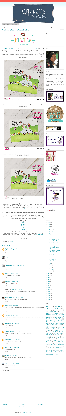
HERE (19, 233)
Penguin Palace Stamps (58, 330)
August (50, 233)
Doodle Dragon (53, 344)
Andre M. (7, 355)
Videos (48, 310)
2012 (49, 291)
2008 (49, 299)
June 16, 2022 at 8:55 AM (13, 347)
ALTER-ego (60, 348)
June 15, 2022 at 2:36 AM (16, 257)
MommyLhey (48, 353)
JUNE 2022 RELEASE (8, 48)
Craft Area (56, 350)
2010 (49, 295)
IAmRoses (57, 310)
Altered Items (49, 320)
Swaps (53, 337)
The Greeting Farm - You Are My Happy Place (54, 240)
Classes (53, 327)
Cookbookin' (54, 340)
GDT (59, 331)
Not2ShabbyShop (61, 344)
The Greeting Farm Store (33, 48)
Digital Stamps (60, 327)
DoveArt (61, 350)
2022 (49, 226)
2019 (49, 277)
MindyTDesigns (49, 341)
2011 (49, 293)
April (50, 265)
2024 (49, 222)
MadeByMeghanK (9, 265)
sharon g (7, 305)
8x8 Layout (56, 343)
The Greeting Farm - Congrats (53, 260)
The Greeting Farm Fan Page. (30, 208)
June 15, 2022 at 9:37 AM (15, 331)
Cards (48, 306)
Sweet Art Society (58, 347)
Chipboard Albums (52, 328)
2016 (49, 283)
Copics (57, 306)
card (47, 347)
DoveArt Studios (49, 351)
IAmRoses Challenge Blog (52, 314)
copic (56, 354)
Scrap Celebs (50, 346)
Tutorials (52, 326)
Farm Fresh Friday (58, 319)
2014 (49, 287)
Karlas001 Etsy (53, 338)
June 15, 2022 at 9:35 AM (14, 323)
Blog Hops (48, 319)
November (51, 227)
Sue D (6, 347)
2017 (49, 281)
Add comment (6, 370)
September (51, 232)
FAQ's (8, 24)
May (50, 263)
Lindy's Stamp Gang (58, 333)
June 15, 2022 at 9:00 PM (18, 339)
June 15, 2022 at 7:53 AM (18, 297)
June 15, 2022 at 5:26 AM (12, 273)
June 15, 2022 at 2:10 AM (22, 249)
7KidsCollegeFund (51, 311)
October (51, 229)
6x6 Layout (54, 348)
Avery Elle (51, 347)
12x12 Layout (57, 334)
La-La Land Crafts (52, 331)
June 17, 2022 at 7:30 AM (15, 355)
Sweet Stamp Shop (58, 346)
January (50, 271)
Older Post (40, 404)
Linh (6, 273)
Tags (47, 326)
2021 (49, 273)
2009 (49, 297)
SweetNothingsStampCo (50, 354)
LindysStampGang (58, 313)
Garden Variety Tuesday (56, 324)
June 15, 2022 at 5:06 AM (18, 265)
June (50, 237)
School (59, 353)
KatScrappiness (58, 317)
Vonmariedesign (8, 297)
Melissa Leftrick (8, 339)
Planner (55, 341)
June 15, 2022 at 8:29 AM (13, 315)
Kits (61, 351)
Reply (6, 252)
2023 (49, 224)
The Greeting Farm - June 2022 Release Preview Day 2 (54, 251)
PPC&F (59, 338)
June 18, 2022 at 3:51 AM (14, 363)
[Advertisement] (54, 366)
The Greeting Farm (53, 308)
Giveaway (56, 351)
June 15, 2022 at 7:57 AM (14, 305)
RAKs (59, 341)
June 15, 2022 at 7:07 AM (17, 289)
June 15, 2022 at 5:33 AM (12, 281)
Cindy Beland (8, 257)
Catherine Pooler (49, 350)
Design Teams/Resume (15, 24)
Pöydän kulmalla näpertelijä (11, 249)
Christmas (54, 321)
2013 (49, 289)
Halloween (58, 337)
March (50, 267)
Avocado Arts (54, 323)
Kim (6, 281)
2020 (49, 275)
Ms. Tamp (7, 331)
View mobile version (23, 407)
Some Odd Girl (55, 316)
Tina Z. (6, 363)
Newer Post (5, 404)
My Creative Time (55, 336)
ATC (61, 340)
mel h (6, 315)
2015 (49, 285)
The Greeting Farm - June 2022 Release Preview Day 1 (54, 256)
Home (4, 24)
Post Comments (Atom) (26, 412)
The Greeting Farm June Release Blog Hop (54, 243)
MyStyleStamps (49, 334)
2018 (49, 279)
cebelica (7, 323)
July (50, 235)
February (51, 269)
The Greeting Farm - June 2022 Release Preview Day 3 (54, 247)
